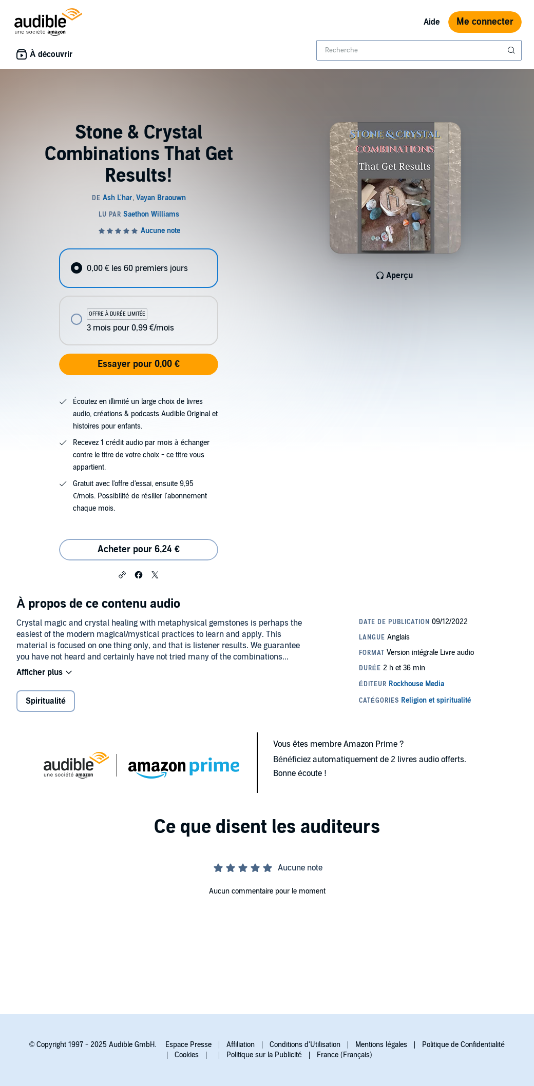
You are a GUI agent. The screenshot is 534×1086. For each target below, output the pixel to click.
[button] (122, 574)
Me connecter (484, 21)
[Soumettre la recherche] (512, 50)
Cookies (187, 1055)
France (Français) (344, 1055)
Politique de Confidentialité (463, 1044)
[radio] (138, 268)
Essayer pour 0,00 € (139, 364)
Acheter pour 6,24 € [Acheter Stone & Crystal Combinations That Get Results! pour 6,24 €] (139, 549)
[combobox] (419, 50)
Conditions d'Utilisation (305, 1044)
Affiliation (240, 1044)
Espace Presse (188, 1044)
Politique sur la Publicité (264, 1055)
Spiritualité (46, 701)
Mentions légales (381, 1044)
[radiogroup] (138, 296)
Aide (432, 22)
